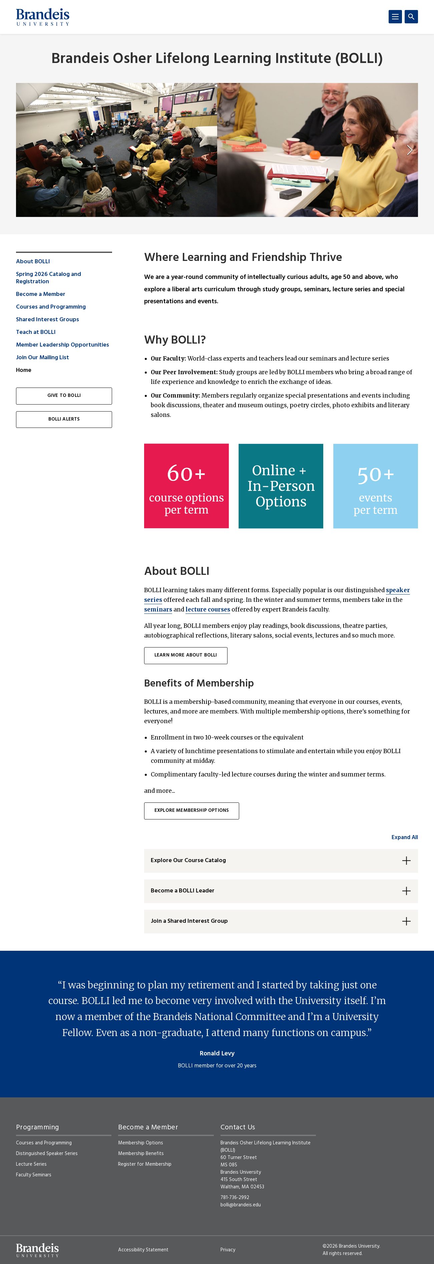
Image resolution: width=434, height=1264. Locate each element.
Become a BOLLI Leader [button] (182, 891)
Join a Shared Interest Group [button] (189, 921)
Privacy (228, 1250)
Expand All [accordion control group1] (405, 837)
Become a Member (40, 294)
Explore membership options (191, 810)
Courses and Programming (51, 307)
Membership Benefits (141, 1154)
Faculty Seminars (33, 1175)
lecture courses (207, 609)
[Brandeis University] (42, 17)
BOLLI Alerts (64, 419)
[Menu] (395, 16)
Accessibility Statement (143, 1250)
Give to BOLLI (64, 396)
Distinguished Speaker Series (47, 1154)
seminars (158, 609)
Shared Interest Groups (47, 320)
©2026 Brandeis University (351, 1246)
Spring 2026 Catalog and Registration (48, 278)
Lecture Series (31, 1164)
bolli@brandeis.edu (241, 1205)
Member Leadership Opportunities (62, 345)
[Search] (411, 16)
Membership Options (140, 1143)
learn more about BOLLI (185, 655)
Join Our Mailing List (42, 358)
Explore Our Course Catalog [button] (188, 860)
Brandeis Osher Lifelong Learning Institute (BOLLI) (217, 59)
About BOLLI (33, 262)
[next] (410, 150)
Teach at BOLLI (36, 332)
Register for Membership (144, 1164)
